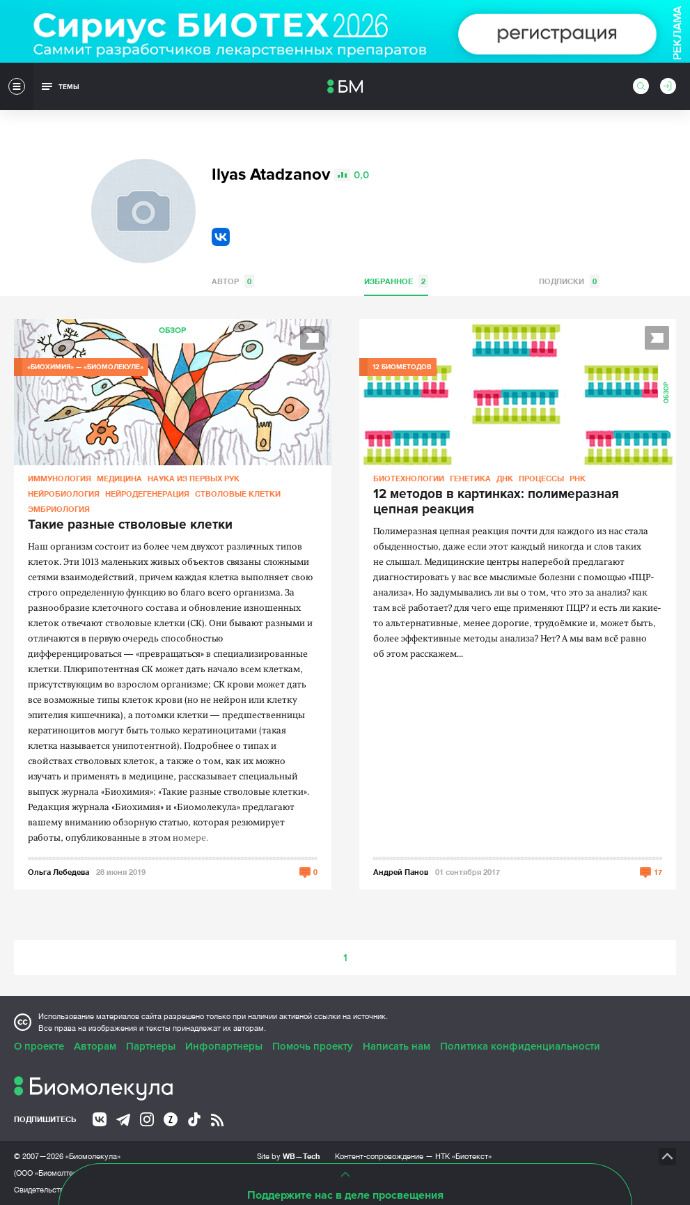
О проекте (39, 1046)
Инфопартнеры (223, 1046)
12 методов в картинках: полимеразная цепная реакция (496, 502)
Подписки (569, 281)
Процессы (541, 478)
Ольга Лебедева (58, 871)
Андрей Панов (400, 871)
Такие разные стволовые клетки (130, 525)
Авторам (95, 1046)
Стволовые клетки (238, 493)
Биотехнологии (408, 478)
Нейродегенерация (147, 493)
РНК (578, 478)
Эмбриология (59, 508)
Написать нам (396, 1046)
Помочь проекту (312, 1046)
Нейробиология (64, 493)
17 (658, 871)
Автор (233, 281)
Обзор (172, 330)
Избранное (396, 281)
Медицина (119, 478)
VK (221, 237)
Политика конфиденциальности (520, 1046)
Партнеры (150, 1046)
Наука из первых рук (194, 478)
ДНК (504, 478)
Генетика (470, 478)
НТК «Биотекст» (463, 1156)
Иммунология (59, 478)
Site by (288, 1155)
